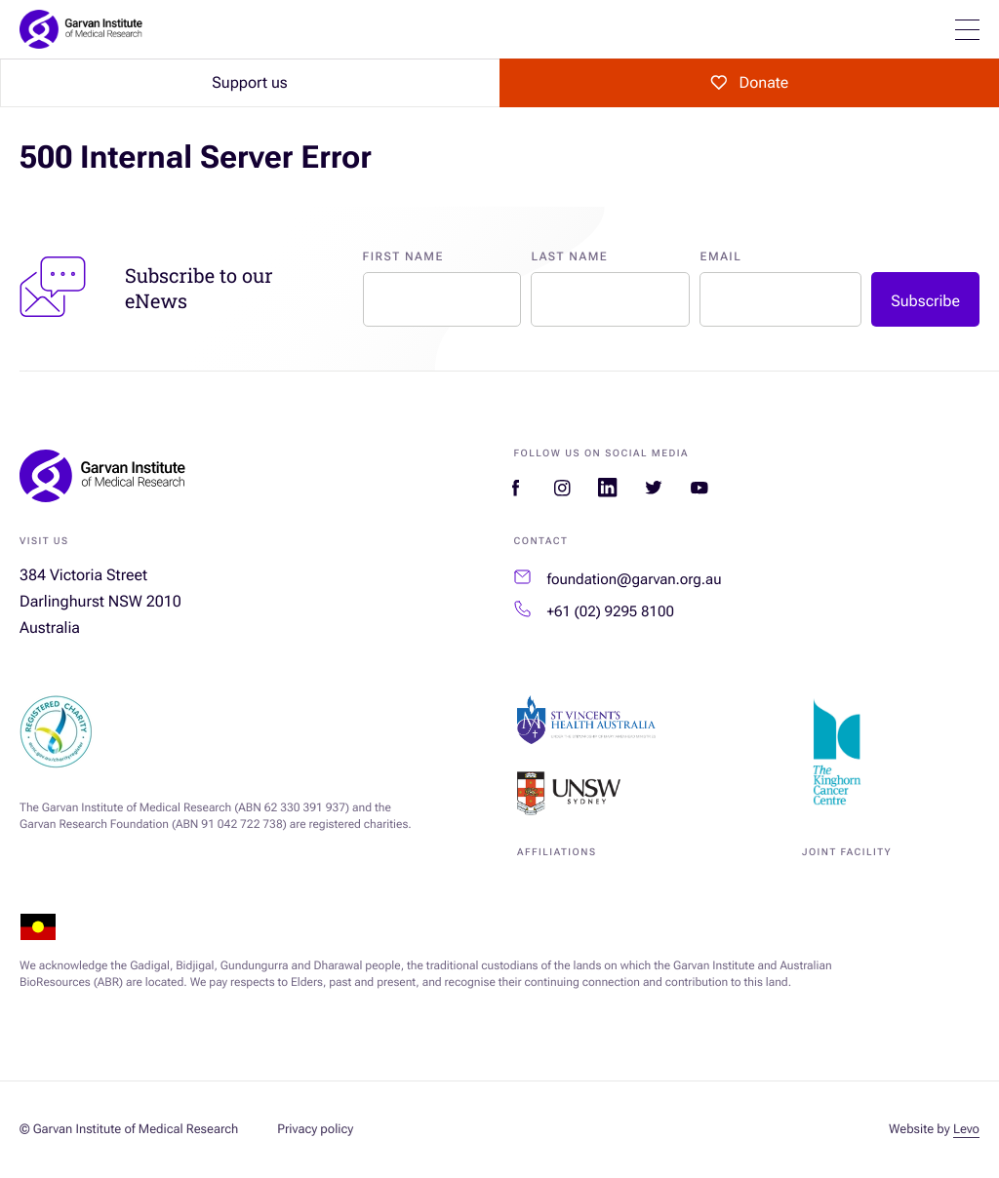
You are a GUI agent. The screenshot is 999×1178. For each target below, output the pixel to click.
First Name (403, 256)
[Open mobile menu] (967, 30)
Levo (966, 1129)
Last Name (569, 256)
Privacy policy (315, 1129)
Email (720, 256)
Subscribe (925, 301)
